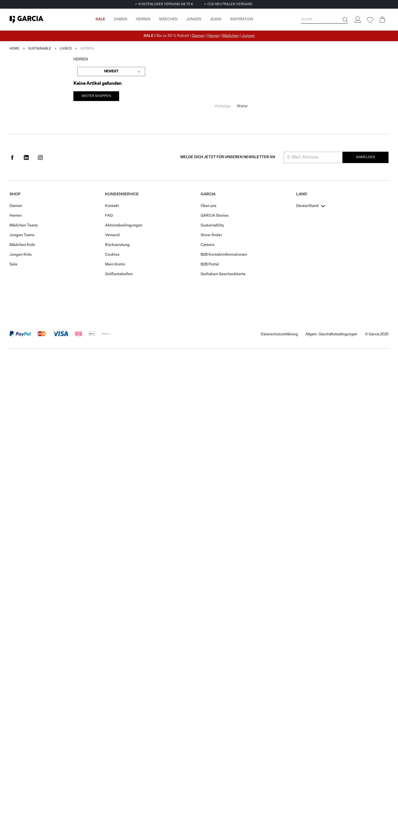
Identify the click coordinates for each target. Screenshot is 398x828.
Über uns (208, 206)
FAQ (109, 215)
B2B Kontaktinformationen (224, 254)
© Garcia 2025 (377, 334)
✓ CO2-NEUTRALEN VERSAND (228, 4)
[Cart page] (382, 19)
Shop (14, 194)
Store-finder (211, 235)
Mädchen (230, 36)
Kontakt (112, 206)
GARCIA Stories (215, 215)
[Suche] (344, 20)
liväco (66, 48)
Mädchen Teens (23, 225)
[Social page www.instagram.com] (40, 157)
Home (14, 48)
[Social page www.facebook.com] (12, 157)
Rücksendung (117, 245)
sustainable (39, 48)
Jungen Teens (21, 235)
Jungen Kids (20, 254)
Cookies (112, 254)
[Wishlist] (370, 20)
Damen (198, 36)
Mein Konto (115, 264)
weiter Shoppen (96, 96)
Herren (213, 36)
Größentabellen (119, 274)
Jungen (248, 36)
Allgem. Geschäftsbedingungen (331, 334)
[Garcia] (26, 19)
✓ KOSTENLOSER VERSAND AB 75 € (164, 4)
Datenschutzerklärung (279, 334)
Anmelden (365, 157)
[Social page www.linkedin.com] (26, 157)
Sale (13, 264)
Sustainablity (212, 225)
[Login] (357, 19)
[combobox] (111, 71)
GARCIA (208, 194)
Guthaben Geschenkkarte (223, 274)
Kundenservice (122, 194)
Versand (112, 235)
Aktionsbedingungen (123, 225)
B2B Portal (210, 264)
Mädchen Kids (22, 245)
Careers (207, 245)
